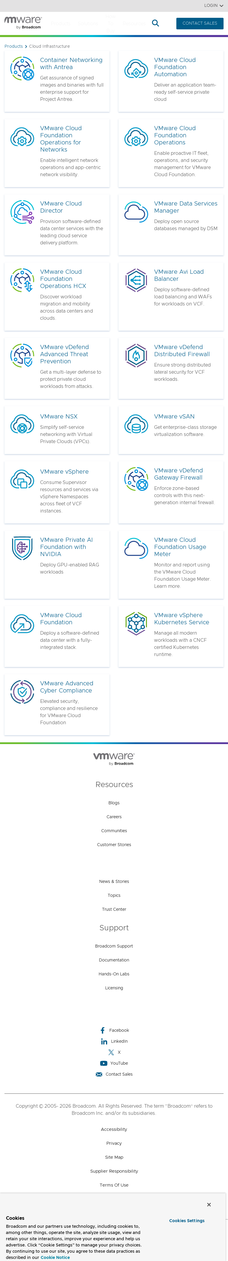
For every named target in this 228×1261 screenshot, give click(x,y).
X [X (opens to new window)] (114, 1052)
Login (214, 6)
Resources (134, 23)
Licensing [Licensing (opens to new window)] (114, 988)
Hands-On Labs (114, 974)
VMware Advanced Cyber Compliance (67, 687)
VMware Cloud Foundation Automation (175, 67)
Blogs (114, 803)
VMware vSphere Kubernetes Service (181, 618)
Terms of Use (114, 1185)
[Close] (209, 1204)
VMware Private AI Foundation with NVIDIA (66, 547)
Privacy (114, 1143)
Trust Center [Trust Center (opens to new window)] (114, 909)
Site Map (114, 1157)
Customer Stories (114, 845)
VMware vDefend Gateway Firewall (178, 474)
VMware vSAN (174, 417)
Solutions (88, 23)
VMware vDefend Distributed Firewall (182, 350)
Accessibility (114, 1129)
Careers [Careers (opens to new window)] (114, 817)
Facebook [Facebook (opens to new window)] (114, 1030)
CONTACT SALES (200, 23)
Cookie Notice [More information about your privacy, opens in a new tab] (55, 1258)
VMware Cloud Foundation (61, 618)
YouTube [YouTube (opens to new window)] (114, 1063)
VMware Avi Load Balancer (179, 275)
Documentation (114, 960)
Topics (114, 896)
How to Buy (110, 23)
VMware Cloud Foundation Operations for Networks (61, 139)
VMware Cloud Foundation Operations (175, 135)
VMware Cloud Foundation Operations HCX (63, 279)
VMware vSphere (64, 472)
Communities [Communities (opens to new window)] (114, 831)
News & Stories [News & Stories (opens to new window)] (114, 882)
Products (61, 23)
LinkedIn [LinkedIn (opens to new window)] (114, 1041)
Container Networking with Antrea (71, 63)
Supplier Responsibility (114, 1171)
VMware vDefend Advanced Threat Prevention (64, 354)
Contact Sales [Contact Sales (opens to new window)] (114, 1074)
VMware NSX (58, 417)
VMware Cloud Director (61, 207)
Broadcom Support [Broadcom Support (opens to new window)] (114, 946)
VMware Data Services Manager (186, 207)
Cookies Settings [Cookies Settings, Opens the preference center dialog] (187, 1221)
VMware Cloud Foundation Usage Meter (180, 547)
